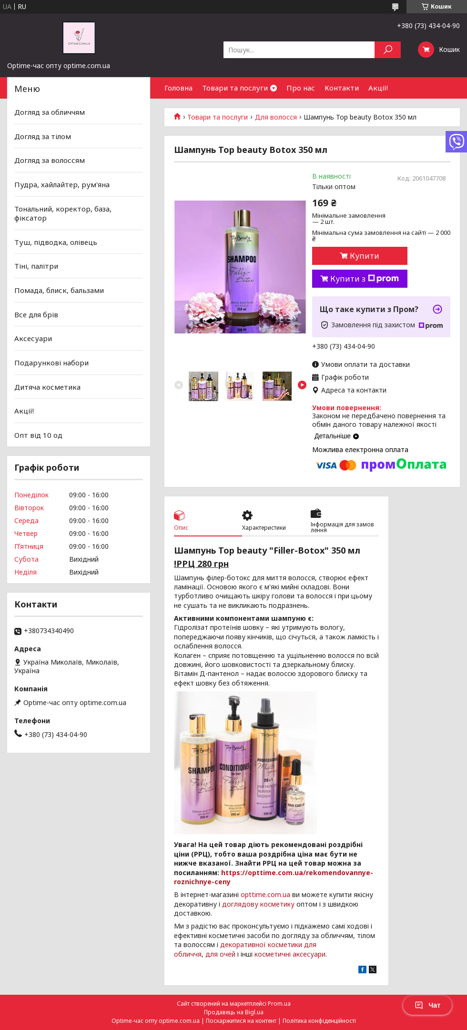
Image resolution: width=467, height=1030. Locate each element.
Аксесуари (33, 338)
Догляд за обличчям (49, 112)
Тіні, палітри (36, 266)
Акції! (378, 87)
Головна (178, 87)
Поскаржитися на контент (241, 1021)
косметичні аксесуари (289, 954)
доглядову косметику (258, 904)
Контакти (342, 87)
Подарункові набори (51, 362)
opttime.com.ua (265, 894)
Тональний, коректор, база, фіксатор (63, 212)
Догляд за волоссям (49, 160)
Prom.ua (279, 1004)
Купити (364, 256)
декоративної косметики (261, 944)
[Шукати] (388, 49)
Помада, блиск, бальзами (59, 290)
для (211, 954)
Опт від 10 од (38, 435)
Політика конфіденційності (319, 1021)
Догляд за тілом (42, 136)
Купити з (364, 278)
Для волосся (276, 117)
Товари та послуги (235, 87)
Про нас (300, 87)
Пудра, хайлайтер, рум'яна (62, 184)
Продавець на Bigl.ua (234, 1012)
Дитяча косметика (47, 386)
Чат (427, 1005)
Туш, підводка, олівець (55, 242)
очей (227, 954)
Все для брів (36, 314)
